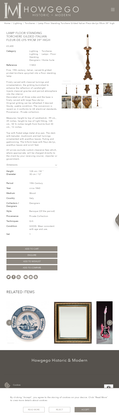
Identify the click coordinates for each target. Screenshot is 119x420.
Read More (34, 409)
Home (7, 23)
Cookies (12, 385)
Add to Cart (32, 249)
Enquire (32, 255)
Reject (59, 409)
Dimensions (32, 164)
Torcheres (30, 23)
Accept (85, 409)
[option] (27, 322)
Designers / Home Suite (41, 60)
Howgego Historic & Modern (59, 360)
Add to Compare (32, 267)
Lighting (17, 23)
